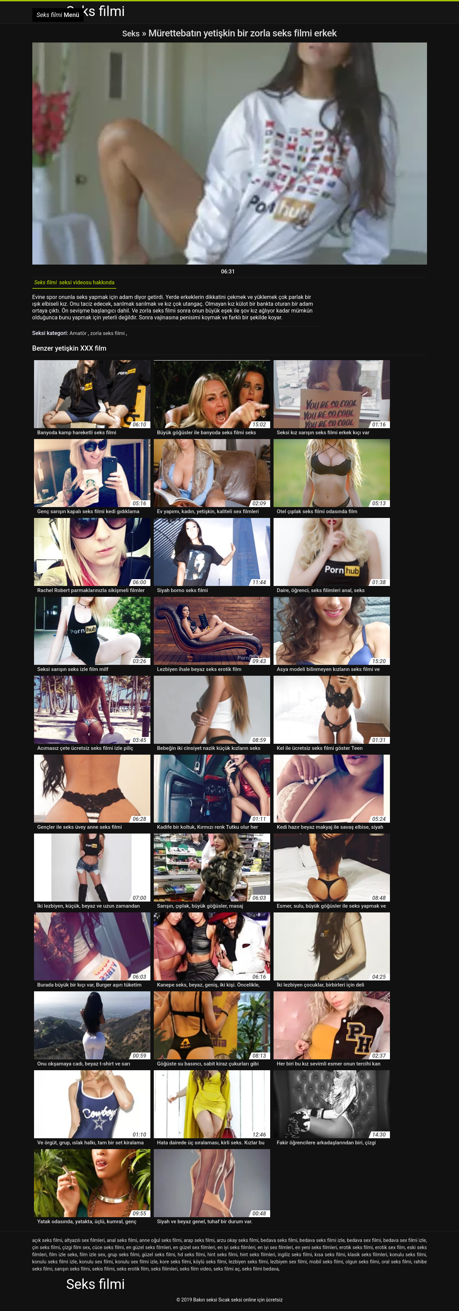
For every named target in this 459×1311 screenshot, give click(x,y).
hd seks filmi (191, 1257)
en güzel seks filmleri (148, 1250)
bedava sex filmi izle (404, 1242)
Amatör (79, 335)
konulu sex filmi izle (136, 1264)
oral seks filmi (396, 1264)
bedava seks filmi (279, 1242)
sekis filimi (103, 1271)
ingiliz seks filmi (295, 1257)
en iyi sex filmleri (275, 1250)
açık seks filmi (47, 1242)
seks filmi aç (226, 1271)
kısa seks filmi (329, 1257)
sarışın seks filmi (72, 1271)
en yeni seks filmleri (316, 1250)
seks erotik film (133, 1271)
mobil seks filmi (326, 1264)
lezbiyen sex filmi (288, 1264)
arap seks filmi (199, 1242)
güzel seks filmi (158, 1257)
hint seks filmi (222, 1257)
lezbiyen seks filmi (248, 1264)
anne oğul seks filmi (161, 1242)
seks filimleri (164, 1271)
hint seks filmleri (257, 1257)
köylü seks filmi (209, 1264)
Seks (131, 33)
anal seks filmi (122, 1242)
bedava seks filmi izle (322, 1242)
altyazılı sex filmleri (84, 1242)
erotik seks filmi (356, 1250)
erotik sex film (390, 1250)
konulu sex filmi (96, 1264)
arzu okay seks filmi (238, 1242)
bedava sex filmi (364, 1242)
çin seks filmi (46, 1250)
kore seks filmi (175, 1264)
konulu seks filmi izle (54, 1264)
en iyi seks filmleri (236, 1250)
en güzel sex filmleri (194, 1250)
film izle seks (63, 1257)
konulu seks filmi (408, 1257)
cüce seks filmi (108, 1250)
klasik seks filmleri (367, 1257)
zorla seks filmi (110, 335)
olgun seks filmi (362, 1264)
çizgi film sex (76, 1250)
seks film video (195, 1271)
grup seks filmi (123, 1257)
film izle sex (92, 1257)
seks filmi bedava (260, 1271)
